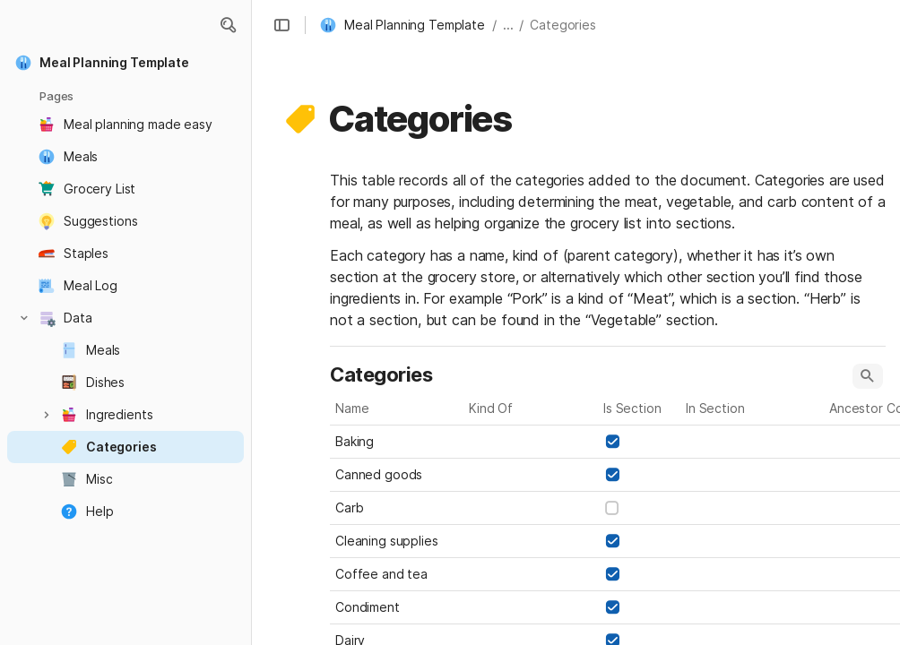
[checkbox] (612, 442)
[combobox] (531, 442)
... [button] (508, 24)
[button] (227, 25)
